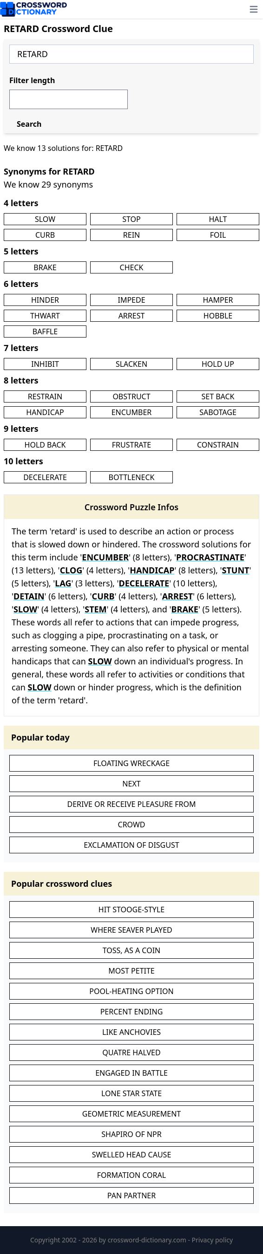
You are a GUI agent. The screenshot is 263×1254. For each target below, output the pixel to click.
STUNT (236, 570)
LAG (63, 583)
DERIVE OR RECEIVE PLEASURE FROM (131, 804)
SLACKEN (131, 364)
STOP (131, 219)
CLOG (71, 570)
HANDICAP (45, 412)
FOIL (218, 235)
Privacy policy (212, 1239)
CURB (45, 235)
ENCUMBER (132, 412)
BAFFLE (45, 331)
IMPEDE (131, 300)
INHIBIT (45, 364)
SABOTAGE (218, 412)
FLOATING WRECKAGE (131, 763)
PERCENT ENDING (131, 1012)
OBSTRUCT (131, 396)
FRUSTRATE (131, 445)
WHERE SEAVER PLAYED (131, 930)
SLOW (45, 219)
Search (29, 124)
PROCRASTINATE (210, 557)
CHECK (132, 267)
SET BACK (217, 396)
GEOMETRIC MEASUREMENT (131, 1114)
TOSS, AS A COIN (132, 950)
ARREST (131, 316)
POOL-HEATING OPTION (131, 991)
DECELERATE (45, 477)
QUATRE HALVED (131, 1052)
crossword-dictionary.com (148, 1239)
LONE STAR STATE (131, 1093)
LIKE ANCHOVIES (131, 1032)
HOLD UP (218, 364)
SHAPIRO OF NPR (131, 1134)
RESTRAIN (45, 396)
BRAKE (44, 267)
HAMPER (218, 300)
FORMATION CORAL (131, 1175)
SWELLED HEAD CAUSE (131, 1155)
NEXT (131, 784)
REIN (131, 235)
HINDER (45, 300)
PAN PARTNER (131, 1195)
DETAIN (28, 596)
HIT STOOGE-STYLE (131, 909)
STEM (95, 609)
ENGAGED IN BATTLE (131, 1073)
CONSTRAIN (218, 445)
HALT (218, 219)
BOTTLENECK (132, 477)
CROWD (131, 824)
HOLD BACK (45, 445)
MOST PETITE (131, 971)
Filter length (32, 80)
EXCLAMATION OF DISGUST (131, 845)
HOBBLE (218, 316)
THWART (45, 316)
